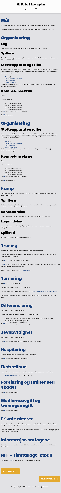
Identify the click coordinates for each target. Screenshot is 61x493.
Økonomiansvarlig (11, 82)
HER (4, 111)
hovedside (8, 445)
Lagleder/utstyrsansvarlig (13, 79)
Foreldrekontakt (10, 80)
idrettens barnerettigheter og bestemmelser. (43, 291)
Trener (7, 77)
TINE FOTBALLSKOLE (11, 376)
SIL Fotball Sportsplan (30, 4)
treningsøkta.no (26, 270)
